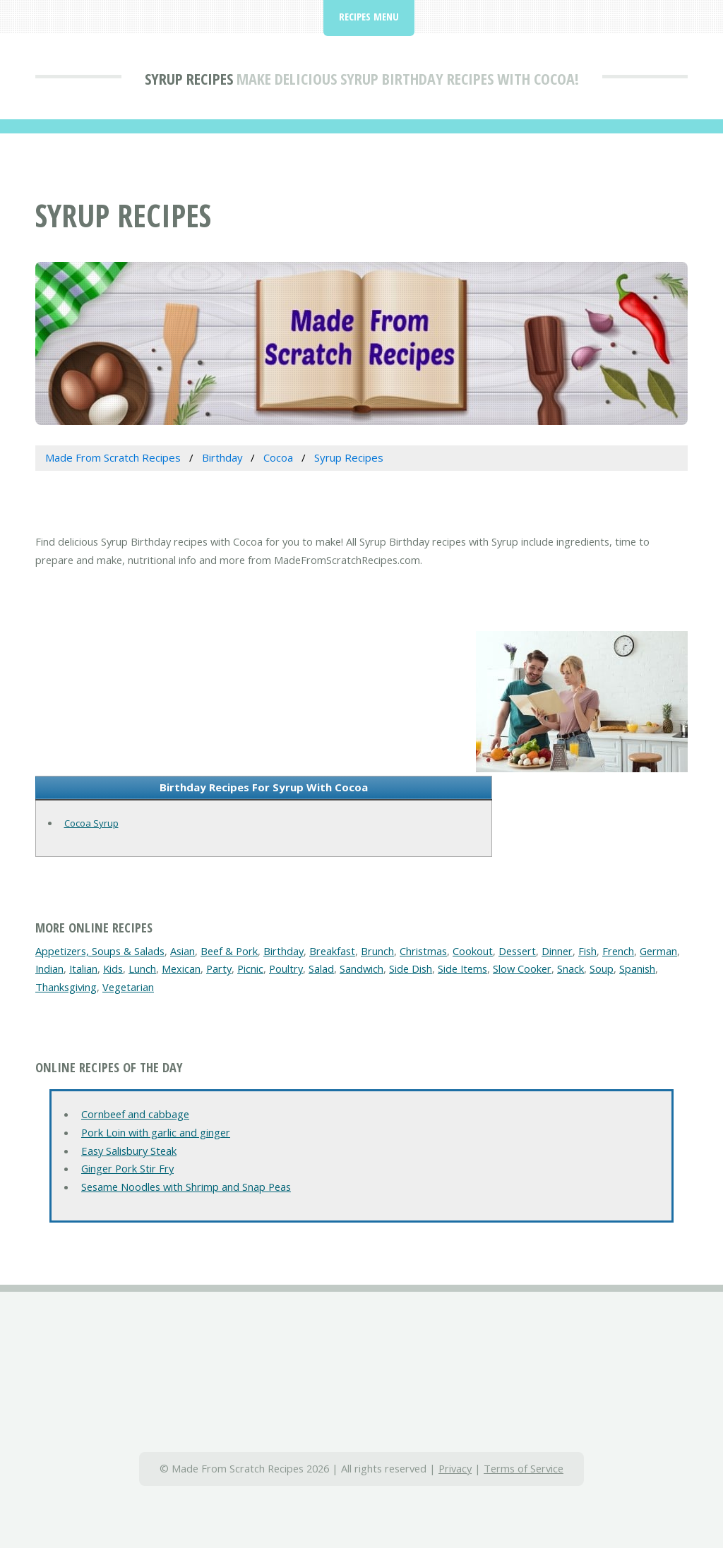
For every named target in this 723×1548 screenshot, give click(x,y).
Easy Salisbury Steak (129, 1151)
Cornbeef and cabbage (135, 1114)
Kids (113, 968)
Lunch (142, 968)
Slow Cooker (522, 968)
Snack (570, 968)
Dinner (557, 951)
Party (219, 968)
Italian (83, 968)
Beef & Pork (229, 951)
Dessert (517, 951)
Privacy (455, 1468)
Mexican (181, 968)
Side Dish (410, 968)
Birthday (283, 951)
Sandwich (361, 968)
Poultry (286, 968)
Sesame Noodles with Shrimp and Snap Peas (186, 1187)
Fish (587, 951)
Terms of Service (523, 1468)
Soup (602, 968)
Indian (49, 968)
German (658, 951)
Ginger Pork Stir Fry (127, 1168)
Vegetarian (128, 987)
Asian (182, 951)
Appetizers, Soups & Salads (100, 951)
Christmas (423, 951)
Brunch (377, 951)
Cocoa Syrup (91, 823)
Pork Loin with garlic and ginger (155, 1132)
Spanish (637, 968)
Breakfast (332, 951)
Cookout (473, 951)
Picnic (250, 968)
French (618, 951)
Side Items (462, 968)
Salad (321, 968)
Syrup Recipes (189, 78)
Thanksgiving (66, 987)
